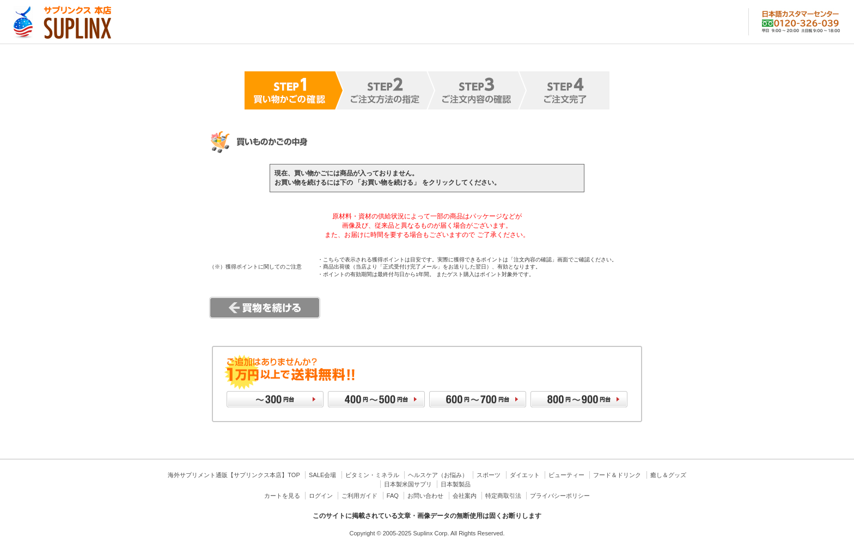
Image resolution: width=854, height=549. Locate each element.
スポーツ (489, 475)
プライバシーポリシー (560, 495)
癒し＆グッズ (668, 475)
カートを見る (282, 495)
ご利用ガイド (359, 495)
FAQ (393, 495)
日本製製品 (456, 484)
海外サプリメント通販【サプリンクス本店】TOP (234, 475)
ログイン (321, 495)
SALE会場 (322, 475)
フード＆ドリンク (617, 475)
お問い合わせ (425, 495)
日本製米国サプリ (408, 484)
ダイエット (525, 475)
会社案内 (465, 495)
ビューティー (566, 475)
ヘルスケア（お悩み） (438, 475)
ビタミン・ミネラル (372, 475)
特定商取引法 (503, 495)
